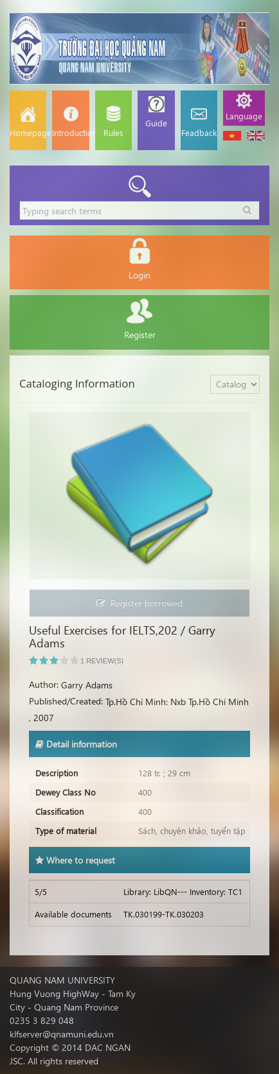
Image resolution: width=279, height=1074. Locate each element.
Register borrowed (139, 603)
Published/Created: (66, 701)
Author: (44, 684)
